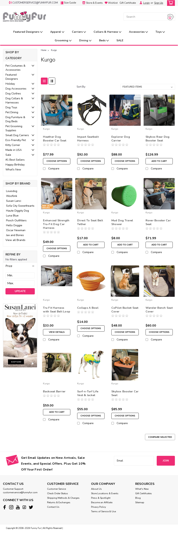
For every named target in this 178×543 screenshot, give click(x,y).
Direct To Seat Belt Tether (90, 225)
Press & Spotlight (100, 508)
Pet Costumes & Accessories (15, 68)
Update (20, 291)
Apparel (57, 32)
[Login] (140, 3)
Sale (8, 155)
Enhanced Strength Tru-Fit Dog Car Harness (56, 227)
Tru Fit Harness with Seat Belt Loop (56, 315)
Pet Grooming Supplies (13, 128)
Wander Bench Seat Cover (159, 315)
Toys (160, 32)
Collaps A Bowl (88, 313)
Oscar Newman (15, 230)
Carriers (79, 32)
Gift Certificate (128, 3)
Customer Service (56, 499)
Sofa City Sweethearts (20, 206)
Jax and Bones (15, 235)
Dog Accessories (15, 88)
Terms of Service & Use (103, 522)
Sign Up (158, 3)
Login (146, 3)
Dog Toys (11, 107)
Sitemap (139, 513)
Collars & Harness (107, 32)
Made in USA (13, 150)
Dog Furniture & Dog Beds (15, 119)
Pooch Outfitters (16, 220)
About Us (96, 499)
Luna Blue (12, 215)
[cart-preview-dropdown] (170, 3)
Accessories (138, 32)
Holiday (10, 84)
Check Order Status (57, 504)
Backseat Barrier (54, 400)
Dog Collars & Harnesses (14, 100)
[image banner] (20, 335)
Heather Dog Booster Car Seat (54, 138)
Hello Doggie (14, 225)
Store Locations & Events (104, 504)
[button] (20, 266)
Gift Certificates (143, 504)
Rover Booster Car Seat (158, 225)
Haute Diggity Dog (17, 211)
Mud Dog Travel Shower (122, 225)
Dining (85, 41)
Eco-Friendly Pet (15, 140)
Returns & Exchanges (58, 513)
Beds (104, 41)
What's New (13, 169)
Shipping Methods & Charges (63, 508)
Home (43, 50)
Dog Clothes (13, 93)
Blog (138, 508)
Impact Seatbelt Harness (88, 138)
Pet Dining (11, 112)
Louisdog (11, 191)
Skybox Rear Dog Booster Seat (158, 138)
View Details (56, 337)
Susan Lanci (13, 201)
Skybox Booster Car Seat (125, 401)
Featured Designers (28, 32)
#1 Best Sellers (15, 160)
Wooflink (11, 196)
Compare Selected (160, 448)
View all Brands (15, 240)
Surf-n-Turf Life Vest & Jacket (87, 401)
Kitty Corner (12, 145)
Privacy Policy (98, 517)
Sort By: (81, 87)
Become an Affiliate (101, 513)
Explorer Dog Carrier (120, 138)
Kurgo (54, 50)
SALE (119, 40)
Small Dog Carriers (17, 135)
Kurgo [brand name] (46, 128)
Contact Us (53, 517)
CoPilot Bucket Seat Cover (125, 315)
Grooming (63, 41)
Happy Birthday (15, 165)
